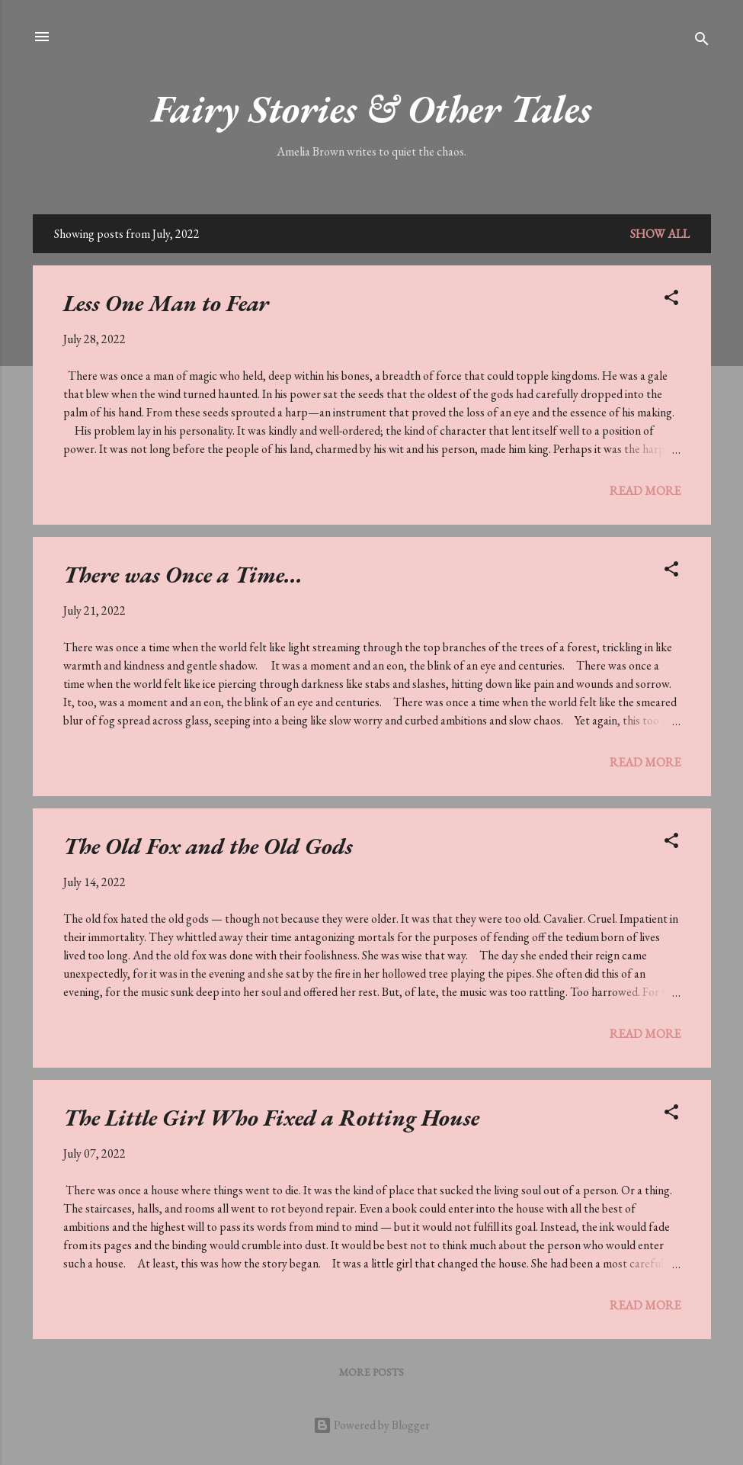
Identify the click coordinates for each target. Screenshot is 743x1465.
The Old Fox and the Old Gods (208, 846)
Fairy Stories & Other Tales (371, 108)
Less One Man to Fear (166, 303)
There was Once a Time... (183, 575)
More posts (371, 1372)
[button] (671, 300)
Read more (645, 491)
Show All (660, 234)
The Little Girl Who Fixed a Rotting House (271, 1117)
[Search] (702, 41)
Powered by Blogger (371, 1425)
